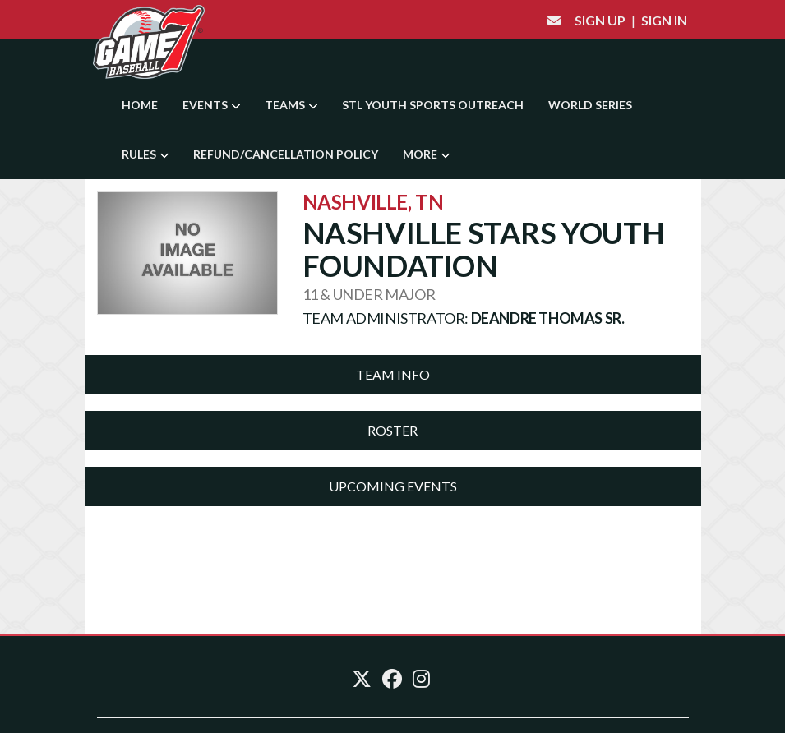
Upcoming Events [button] (393, 486)
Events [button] (211, 105)
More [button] (426, 154)
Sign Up (600, 20)
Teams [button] (291, 105)
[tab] (393, 374)
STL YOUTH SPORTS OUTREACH (433, 105)
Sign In (664, 20)
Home (140, 105)
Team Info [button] (393, 374)
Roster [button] (392, 430)
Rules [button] (145, 154)
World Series (590, 105)
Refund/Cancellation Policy (285, 154)
